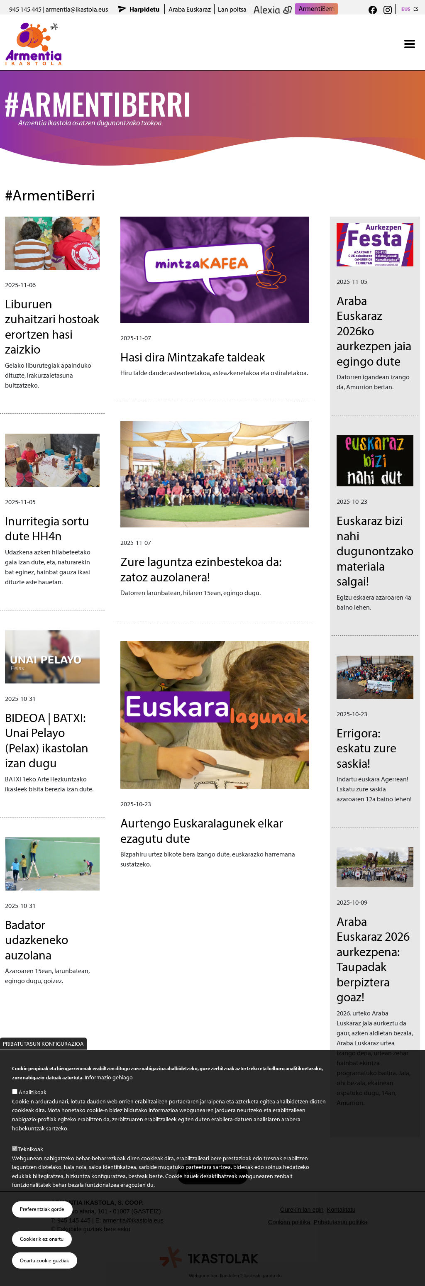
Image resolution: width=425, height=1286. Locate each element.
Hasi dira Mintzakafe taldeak (192, 357)
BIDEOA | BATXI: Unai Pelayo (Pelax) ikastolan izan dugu (46, 740)
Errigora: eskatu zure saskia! (366, 748)
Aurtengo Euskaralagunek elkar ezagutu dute (201, 830)
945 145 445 (25, 9)
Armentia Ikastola (33, 27)
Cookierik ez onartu (42, 1238)
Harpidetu (144, 9)
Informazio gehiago (109, 1077)
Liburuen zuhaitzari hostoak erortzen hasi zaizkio (52, 326)
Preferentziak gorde (42, 1208)
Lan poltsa (232, 9)
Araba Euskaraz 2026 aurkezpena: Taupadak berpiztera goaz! (373, 959)
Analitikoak (32, 1092)
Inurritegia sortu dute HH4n (47, 528)
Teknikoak (30, 1149)
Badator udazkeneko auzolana (36, 939)
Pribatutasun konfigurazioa (43, 1043)
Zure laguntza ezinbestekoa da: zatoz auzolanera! (200, 569)
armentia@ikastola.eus (77, 9)
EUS (405, 9)
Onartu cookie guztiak (44, 1260)
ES (415, 9)
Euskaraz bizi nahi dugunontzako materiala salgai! (375, 550)
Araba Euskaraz (190, 9)
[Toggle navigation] (409, 44)
